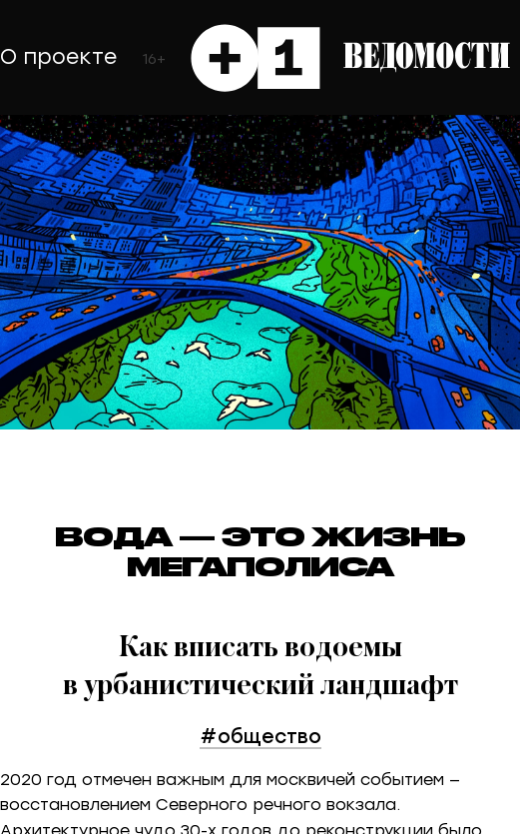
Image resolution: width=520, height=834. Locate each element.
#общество (260, 735)
